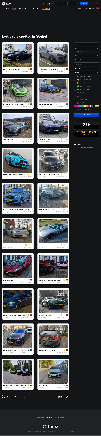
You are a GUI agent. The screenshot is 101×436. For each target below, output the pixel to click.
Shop (26, 8)
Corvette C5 (49, 245)
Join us (20, 8)
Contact (49, 418)
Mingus (7, 71)
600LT (11, 280)
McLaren (6, 280)
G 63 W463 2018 (19, 210)
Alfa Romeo (42, 175)
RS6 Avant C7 (11, 139)
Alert (81, 8)
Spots (52, 3)
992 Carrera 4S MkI (15, 245)
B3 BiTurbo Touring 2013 (51, 350)
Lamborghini (43, 139)
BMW (5, 175)
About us (40, 418)
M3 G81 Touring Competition (16, 175)
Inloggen (90, 8)
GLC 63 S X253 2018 (20, 385)
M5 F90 (45, 385)
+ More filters (94, 4)
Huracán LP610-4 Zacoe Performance (59, 280)
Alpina (41, 350)
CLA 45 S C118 (18, 350)
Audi (4, 69)
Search (84, 4)
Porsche (41, 69)
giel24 (6, 177)
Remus (7, 141)
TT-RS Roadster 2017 (14, 69)
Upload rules (35, 8)
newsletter (59, 418)
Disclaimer (71, 431)
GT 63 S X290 (53, 104)
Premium (46, 8)
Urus (48, 139)
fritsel (42, 247)
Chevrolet (42, 245)
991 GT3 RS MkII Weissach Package (20, 104)
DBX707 (50, 315)
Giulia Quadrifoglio (53, 175)
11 (27, 396)
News (44, 3)
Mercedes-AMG (44, 104)
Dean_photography (46, 141)
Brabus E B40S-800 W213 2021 (24, 315)
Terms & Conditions (50, 431)
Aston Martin (43, 315)
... (23, 396)
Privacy (62, 431)
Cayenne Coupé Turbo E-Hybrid (54, 69)
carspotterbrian (45, 177)
